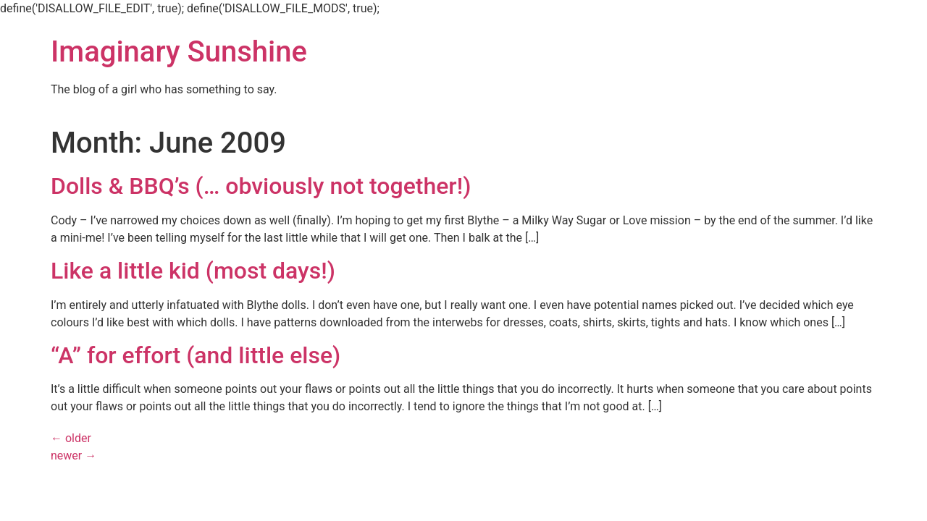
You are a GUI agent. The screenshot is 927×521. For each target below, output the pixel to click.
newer (73, 455)
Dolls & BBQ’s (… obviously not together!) (261, 186)
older (71, 438)
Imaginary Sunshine (179, 52)
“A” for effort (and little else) (195, 355)
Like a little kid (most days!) (193, 270)
